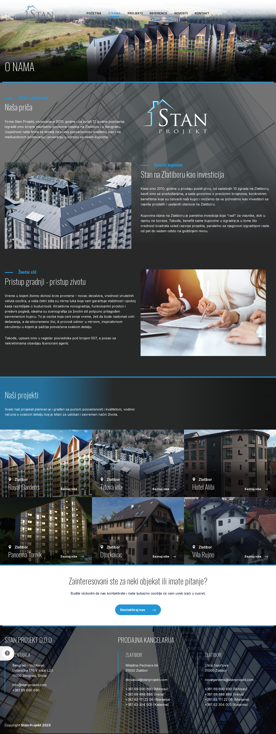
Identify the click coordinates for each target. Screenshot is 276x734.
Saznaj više (72, 489)
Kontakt (202, 13)
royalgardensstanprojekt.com (229, 680)
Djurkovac (111, 554)
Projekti (135, 13)
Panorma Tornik (25, 554)
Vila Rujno (203, 554)
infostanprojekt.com (29, 685)
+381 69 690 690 (26, 690)
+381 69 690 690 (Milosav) (147, 689)
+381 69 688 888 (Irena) (145, 694)
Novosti (181, 13)
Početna (93, 13)
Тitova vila (111, 487)
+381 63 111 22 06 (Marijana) (148, 699)
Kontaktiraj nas (138, 610)
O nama (114, 13)
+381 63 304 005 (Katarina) (147, 705)
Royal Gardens (24, 487)
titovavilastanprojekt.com (146, 680)
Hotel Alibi (203, 487)
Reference (158, 13)
